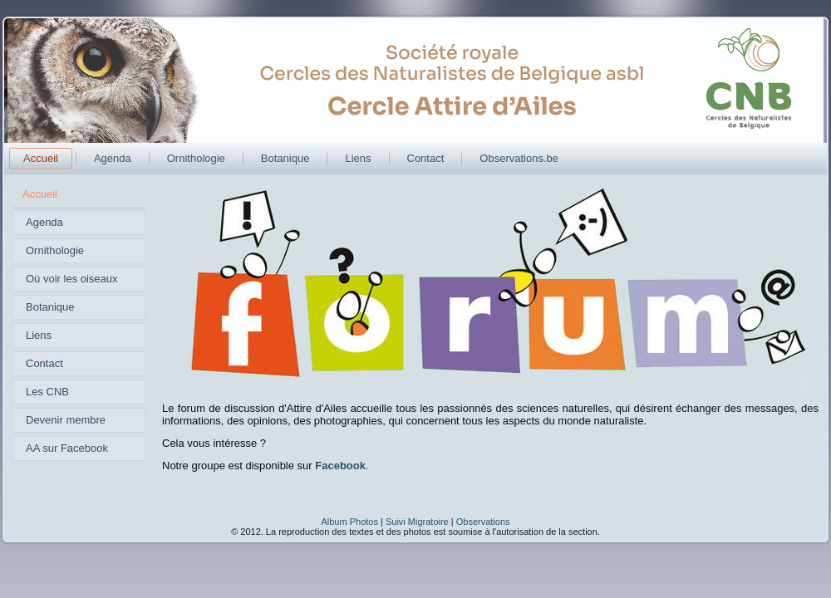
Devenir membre (66, 420)
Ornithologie (196, 158)
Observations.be (518, 158)
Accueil (40, 158)
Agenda (112, 158)
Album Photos (349, 522)
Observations (483, 522)
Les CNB (47, 391)
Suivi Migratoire (417, 522)
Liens (358, 158)
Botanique (285, 158)
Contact (426, 158)
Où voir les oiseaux (72, 278)
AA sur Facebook (67, 448)
